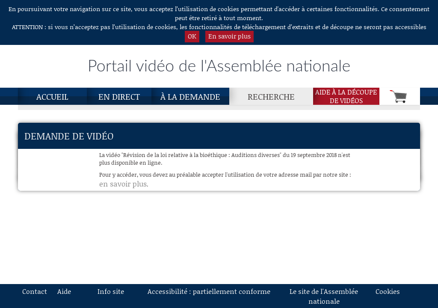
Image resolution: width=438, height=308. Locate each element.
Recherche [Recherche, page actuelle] (271, 96)
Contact (34, 291)
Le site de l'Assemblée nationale (324, 296)
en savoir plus (123, 183)
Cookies (388, 291)
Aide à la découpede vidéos (346, 96)
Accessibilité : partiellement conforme (209, 291)
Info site (111, 291)
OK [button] (192, 36)
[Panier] (399, 96)
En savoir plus (229, 36)
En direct (119, 96)
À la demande (190, 96)
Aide (64, 291)
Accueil (52, 96)
